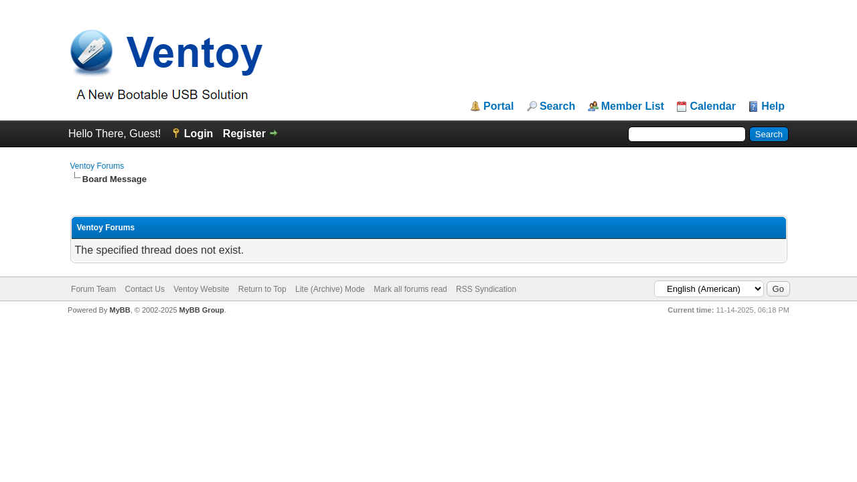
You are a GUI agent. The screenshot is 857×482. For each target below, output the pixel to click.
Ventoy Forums (97, 166)
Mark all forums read (410, 289)
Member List (632, 106)
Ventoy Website (201, 289)
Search (557, 106)
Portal (498, 106)
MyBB (119, 310)
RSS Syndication (486, 289)
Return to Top (262, 289)
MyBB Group (201, 310)
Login (199, 133)
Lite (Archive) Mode (330, 289)
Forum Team (93, 289)
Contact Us (145, 289)
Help (773, 106)
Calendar (712, 106)
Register (244, 133)
